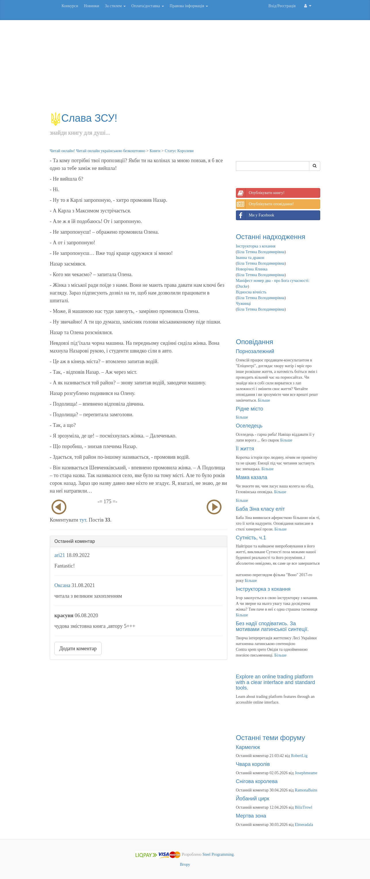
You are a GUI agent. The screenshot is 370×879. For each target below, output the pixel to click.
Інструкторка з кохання (256, 246)
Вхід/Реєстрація (281, 6)
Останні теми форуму (270, 737)
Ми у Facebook (255, 215)
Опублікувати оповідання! (265, 204)
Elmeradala (304, 824)
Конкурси (70, 6)
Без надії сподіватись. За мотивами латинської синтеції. (272, 626)
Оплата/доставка (147, 6)
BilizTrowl (303, 807)
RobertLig (299, 756)
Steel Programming (218, 854)
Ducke (242, 286)
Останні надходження (270, 237)
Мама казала (251, 477)
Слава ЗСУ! (83, 118)
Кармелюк (248, 747)
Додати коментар (78, 648)
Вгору (185, 864)
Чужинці (243, 303)
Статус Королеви (179, 151)
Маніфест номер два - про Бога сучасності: (273, 280)
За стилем (115, 6)
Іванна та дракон (250, 257)
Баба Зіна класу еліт (260, 509)
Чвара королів (253, 764)
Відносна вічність (251, 292)
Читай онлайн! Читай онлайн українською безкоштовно (97, 151)
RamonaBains (306, 790)
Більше (264, 400)
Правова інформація (189, 6)
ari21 (59, 555)
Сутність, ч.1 (251, 538)
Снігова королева (257, 781)
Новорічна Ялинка (252, 269)
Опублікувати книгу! (260, 193)
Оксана (62, 585)
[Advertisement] (185, 69)
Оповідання (254, 342)
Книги (155, 151)
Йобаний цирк (252, 798)
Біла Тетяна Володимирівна (260, 252)
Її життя (245, 449)
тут (82, 520)
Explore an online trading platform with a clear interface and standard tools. (275, 682)
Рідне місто (249, 409)
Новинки (91, 6)
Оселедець (249, 426)
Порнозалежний (255, 351)
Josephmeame (306, 773)
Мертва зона (251, 816)
